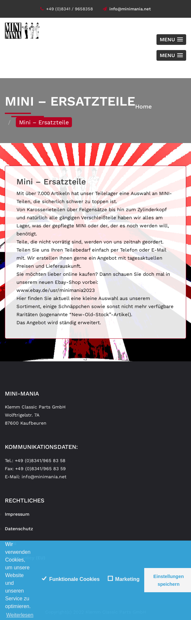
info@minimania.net (127, 8)
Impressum (17, 514)
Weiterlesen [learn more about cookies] (19, 615)
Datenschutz (19, 528)
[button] (171, 39)
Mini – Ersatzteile (51, 181)
